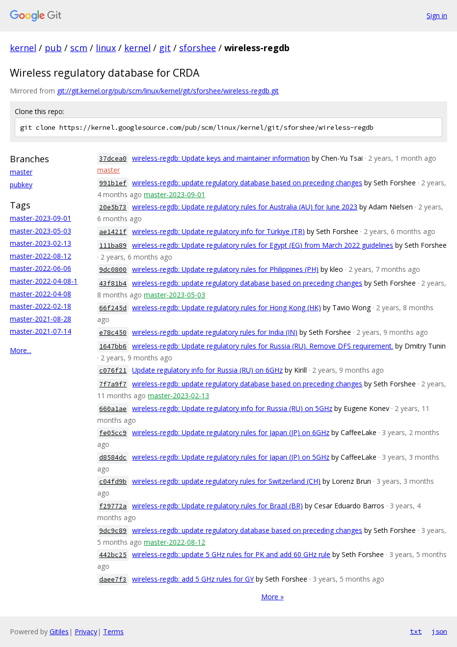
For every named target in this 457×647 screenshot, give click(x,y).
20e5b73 (113, 207)
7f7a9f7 (113, 384)
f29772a (113, 506)
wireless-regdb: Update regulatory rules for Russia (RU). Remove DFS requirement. (262, 346)
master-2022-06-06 (40, 268)
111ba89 (113, 245)
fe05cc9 (113, 433)
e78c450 (113, 332)
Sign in (437, 15)
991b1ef (113, 183)
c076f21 (113, 370)
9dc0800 (113, 269)
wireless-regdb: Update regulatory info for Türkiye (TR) (218, 231)
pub (53, 48)
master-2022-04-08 (40, 293)
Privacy (86, 631)
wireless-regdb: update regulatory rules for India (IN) (214, 332)
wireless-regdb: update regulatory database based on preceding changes (247, 182)
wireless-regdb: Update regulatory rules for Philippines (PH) (225, 269)
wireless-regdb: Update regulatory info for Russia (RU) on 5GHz (232, 408)
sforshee (197, 48)
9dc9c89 (113, 531)
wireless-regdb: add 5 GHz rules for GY (193, 579)
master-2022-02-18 (40, 306)
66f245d (113, 308)
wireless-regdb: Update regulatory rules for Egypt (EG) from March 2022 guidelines (262, 245)
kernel (23, 48)
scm (78, 48)
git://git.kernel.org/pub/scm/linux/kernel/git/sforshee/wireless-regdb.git (168, 90)
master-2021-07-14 (40, 331)
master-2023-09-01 (40, 218)
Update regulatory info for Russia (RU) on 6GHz (207, 370)
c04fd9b (113, 481)
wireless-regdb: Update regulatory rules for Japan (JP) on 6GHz (230, 432)
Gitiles (59, 631)
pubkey (21, 184)
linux (106, 48)
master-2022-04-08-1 (44, 281)
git (165, 48)
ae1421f (113, 232)
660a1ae (113, 409)
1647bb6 (113, 346)
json (439, 631)
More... (20, 350)
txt (416, 631)
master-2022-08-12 (40, 256)
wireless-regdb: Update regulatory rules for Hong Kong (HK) (226, 307)
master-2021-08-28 (40, 319)
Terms (113, 631)
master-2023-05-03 (40, 230)
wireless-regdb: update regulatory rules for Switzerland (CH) (226, 481)
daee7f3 (113, 579)
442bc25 (113, 555)
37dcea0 (113, 158)
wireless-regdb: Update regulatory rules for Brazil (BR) (217, 505)
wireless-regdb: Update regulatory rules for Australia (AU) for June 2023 (244, 206)
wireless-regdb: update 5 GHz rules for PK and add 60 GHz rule (231, 554)
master (21, 171)
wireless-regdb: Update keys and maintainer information (221, 158)
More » (272, 596)
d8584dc (113, 457)
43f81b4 (113, 283)
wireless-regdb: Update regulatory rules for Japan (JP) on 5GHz (230, 457)
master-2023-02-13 (40, 243)
